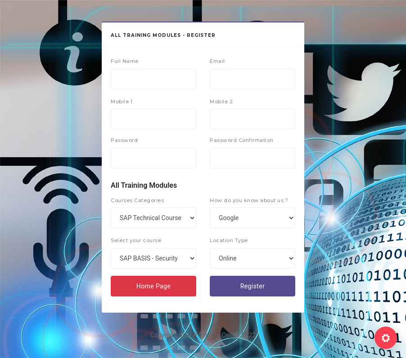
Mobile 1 (121, 101)
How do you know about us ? (249, 200)
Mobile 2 (221, 101)
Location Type (229, 240)
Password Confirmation (242, 140)
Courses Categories (137, 200)
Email (217, 61)
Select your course (136, 240)
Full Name (125, 61)
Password (124, 140)
